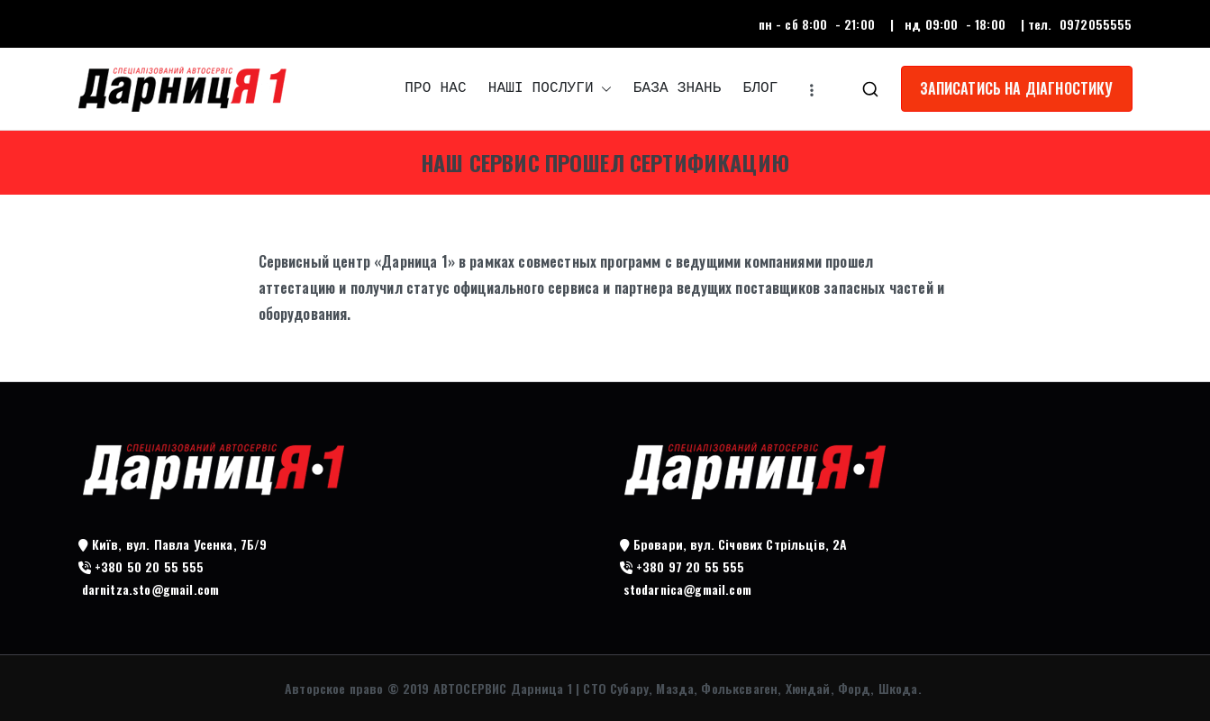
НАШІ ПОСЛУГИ (550, 89)
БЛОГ (760, 88)
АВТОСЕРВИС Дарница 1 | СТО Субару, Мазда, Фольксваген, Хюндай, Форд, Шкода (675, 688)
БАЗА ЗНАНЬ (677, 88)
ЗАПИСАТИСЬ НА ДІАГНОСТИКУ (1017, 88)
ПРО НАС (435, 88)
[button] (603, 89)
